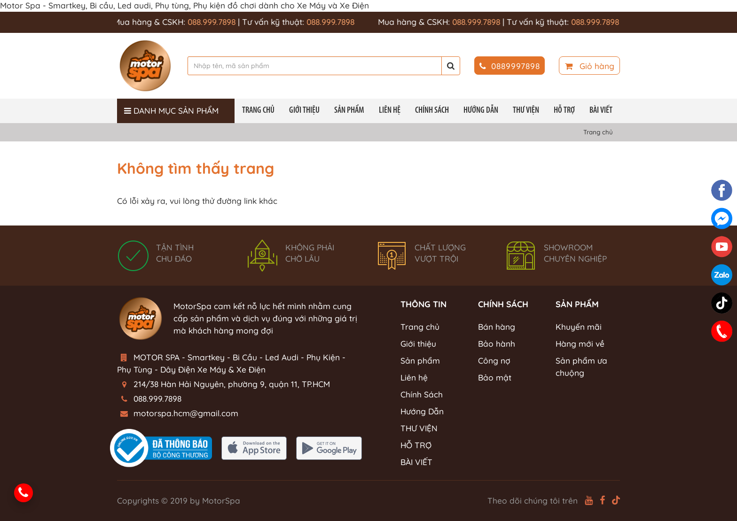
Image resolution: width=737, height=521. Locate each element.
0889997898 (509, 66)
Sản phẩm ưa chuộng (581, 367)
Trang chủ (258, 110)
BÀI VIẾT (600, 110)
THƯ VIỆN (526, 110)
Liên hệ (389, 110)
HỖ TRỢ (564, 110)
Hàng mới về (580, 344)
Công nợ (494, 360)
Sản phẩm (349, 110)
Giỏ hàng (589, 66)
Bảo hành (496, 344)
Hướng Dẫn (480, 110)
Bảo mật (494, 377)
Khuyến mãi (579, 327)
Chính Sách (432, 110)
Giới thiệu (304, 110)
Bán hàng (496, 327)
